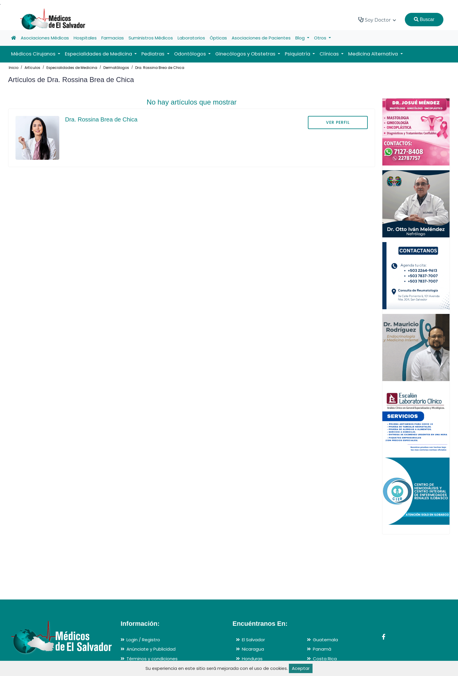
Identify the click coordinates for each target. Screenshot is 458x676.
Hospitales (85, 38)
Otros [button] (320, 38)
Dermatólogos (116, 67)
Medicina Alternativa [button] (373, 54)
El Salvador (253, 640)
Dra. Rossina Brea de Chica (159, 67)
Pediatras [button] (153, 54)
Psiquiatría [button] (298, 54)
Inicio (13, 67)
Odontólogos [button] (190, 54)
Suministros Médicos (151, 38)
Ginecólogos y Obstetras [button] (246, 54)
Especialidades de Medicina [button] (99, 54)
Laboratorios (191, 38)
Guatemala (325, 640)
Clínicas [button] (330, 54)
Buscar (424, 19)
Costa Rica (325, 659)
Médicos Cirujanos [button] (34, 54)
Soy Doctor (377, 20)
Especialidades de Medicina (71, 67)
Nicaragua (253, 649)
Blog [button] (300, 38)
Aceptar (301, 668)
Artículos (32, 67)
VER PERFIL (338, 122)
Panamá (322, 649)
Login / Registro (143, 640)
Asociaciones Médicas (45, 38)
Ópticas (218, 38)
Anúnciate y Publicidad (151, 649)
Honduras (252, 659)
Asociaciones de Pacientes (261, 38)
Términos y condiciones (152, 659)
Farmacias (112, 38)
